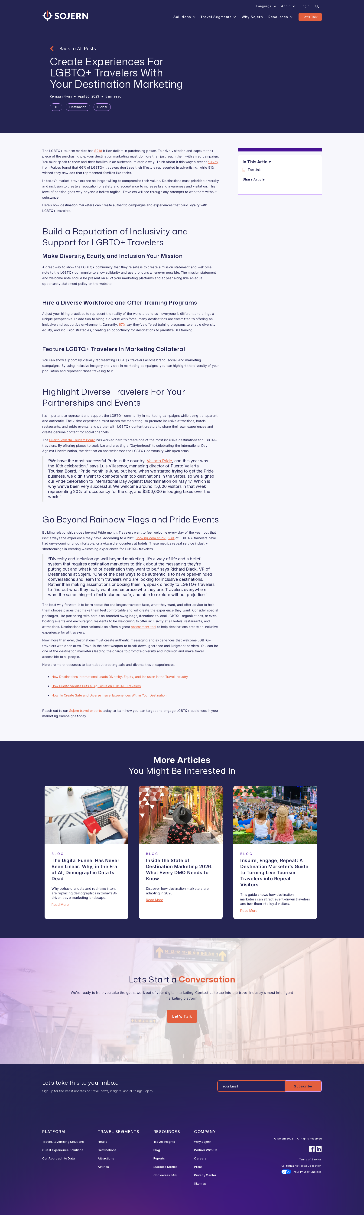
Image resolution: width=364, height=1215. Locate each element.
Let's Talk (310, 17)
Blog (156, 1150)
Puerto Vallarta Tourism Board (72, 440)
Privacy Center (205, 1175)
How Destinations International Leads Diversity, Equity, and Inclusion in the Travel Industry (120, 677)
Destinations (107, 1150)
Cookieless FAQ (165, 1175)
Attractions (106, 1158)
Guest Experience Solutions (62, 1150)
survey (213, 162)
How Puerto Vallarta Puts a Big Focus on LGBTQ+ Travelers (96, 686)
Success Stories (165, 1167)
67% (122, 324)
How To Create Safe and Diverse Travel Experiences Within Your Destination (109, 695)
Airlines (103, 1167)
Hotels (102, 1141)
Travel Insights (164, 1141)
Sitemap (200, 1183)
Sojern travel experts (85, 711)
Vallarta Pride (159, 460)
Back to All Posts (77, 48)
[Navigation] (65, 15)
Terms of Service (310, 1159)
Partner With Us (205, 1150)
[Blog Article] (86, 815)
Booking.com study (151, 538)
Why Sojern (202, 1141)
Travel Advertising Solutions (63, 1141)
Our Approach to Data (58, 1158)
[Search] (317, 6)
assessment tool (143, 627)
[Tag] (56, 107)
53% (171, 538)
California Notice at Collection (301, 1165)
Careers (200, 1158)
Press (198, 1167)
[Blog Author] (61, 96)
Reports (159, 1158)
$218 (98, 151)
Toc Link (254, 170)
